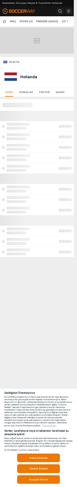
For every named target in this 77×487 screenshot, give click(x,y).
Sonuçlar (26, 92)
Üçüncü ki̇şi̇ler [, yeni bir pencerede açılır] (49, 425)
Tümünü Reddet (38, 468)
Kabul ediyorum (39, 457)
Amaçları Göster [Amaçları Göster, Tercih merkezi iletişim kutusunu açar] (38, 479)
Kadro (60, 92)
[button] (60, 11)
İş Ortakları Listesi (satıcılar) (21, 449)
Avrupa (14, 61)
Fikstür (44, 92)
